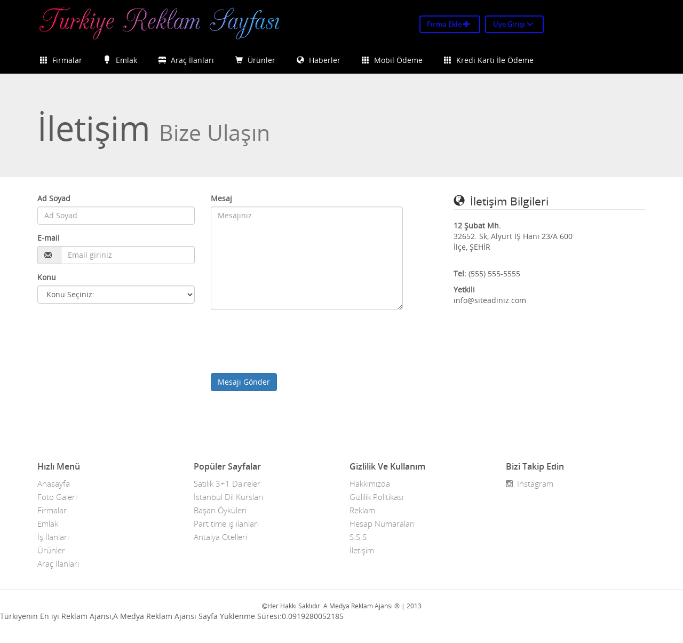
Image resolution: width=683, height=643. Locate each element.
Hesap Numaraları (382, 523)
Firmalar (61, 60)
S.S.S (358, 536)
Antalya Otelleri (220, 536)
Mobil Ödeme (392, 60)
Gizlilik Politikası (376, 496)
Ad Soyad (53, 198)
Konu (46, 277)
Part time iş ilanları (226, 523)
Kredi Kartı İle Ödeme (489, 60)
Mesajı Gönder (244, 382)
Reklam (362, 510)
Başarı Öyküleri (220, 510)
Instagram (529, 483)
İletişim (362, 550)
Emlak (120, 60)
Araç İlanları (186, 60)
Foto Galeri (57, 496)
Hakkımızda (370, 483)
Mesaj (221, 198)
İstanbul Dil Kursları (228, 496)
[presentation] (292, 341)
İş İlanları (53, 536)
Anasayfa (53, 483)
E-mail (48, 238)
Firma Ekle (448, 24)
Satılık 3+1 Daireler (227, 483)
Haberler (318, 60)
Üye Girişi (513, 24)
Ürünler (255, 60)
